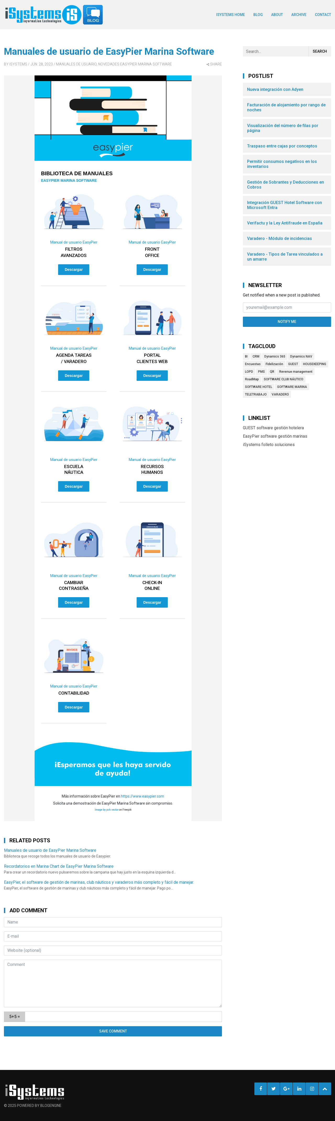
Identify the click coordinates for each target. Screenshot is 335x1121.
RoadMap (252, 379)
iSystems (18, 64)
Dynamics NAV (301, 356)
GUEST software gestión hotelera (273, 427)
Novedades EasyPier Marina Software (135, 64)
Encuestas (253, 364)
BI (246, 356)
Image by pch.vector (107, 809)
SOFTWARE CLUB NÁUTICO (283, 379)
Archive (298, 15)
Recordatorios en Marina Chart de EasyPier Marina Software (59, 866)
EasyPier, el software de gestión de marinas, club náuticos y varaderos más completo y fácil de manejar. (99, 882)
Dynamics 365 (274, 356)
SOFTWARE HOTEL (258, 387)
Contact (323, 15)
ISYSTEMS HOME (230, 15)
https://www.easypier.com (142, 796)
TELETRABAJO (256, 394)
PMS (261, 371)
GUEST (293, 364)
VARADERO (280, 394)
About (277, 15)
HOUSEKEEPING (314, 364)
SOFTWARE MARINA (292, 387)
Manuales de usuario (76, 64)
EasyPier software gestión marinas (275, 436)
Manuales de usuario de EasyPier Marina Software (109, 51)
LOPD (249, 371)
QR (272, 371)
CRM (256, 356)
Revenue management (295, 371)
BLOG (258, 15)
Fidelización (274, 364)
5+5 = (14, 1016)
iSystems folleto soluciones (269, 444)
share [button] (214, 64)
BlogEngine (51, 1105)
